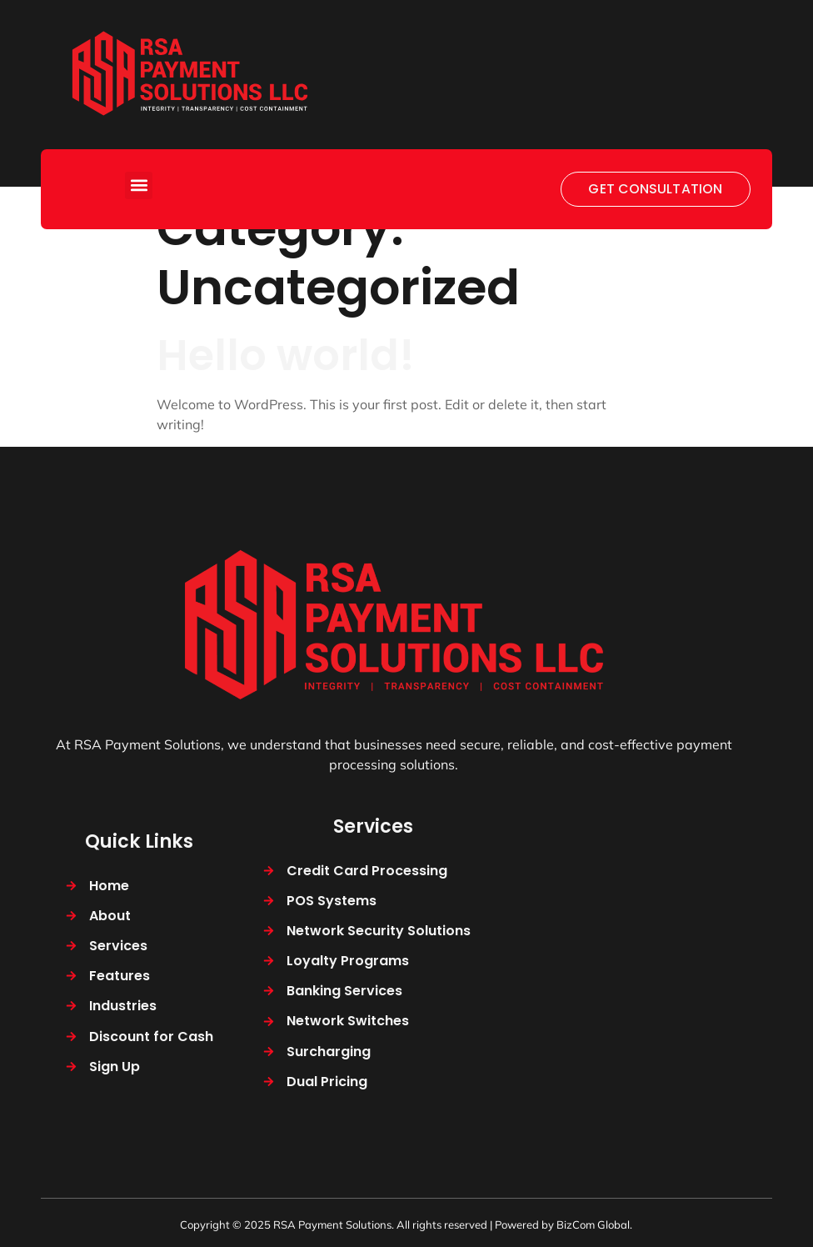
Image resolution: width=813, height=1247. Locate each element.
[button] (138, 185)
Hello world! (286, 355)
